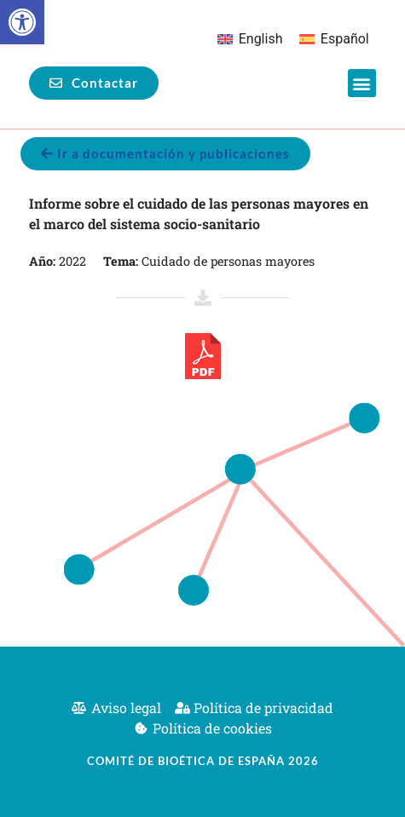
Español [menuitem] (345, 39)
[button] (22, 22)
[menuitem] (250, 39)
